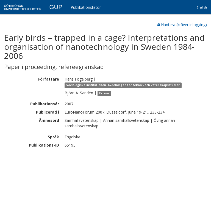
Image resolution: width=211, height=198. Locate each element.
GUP (55, 7)
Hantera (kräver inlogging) (182, 24)
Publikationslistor (86, 7)
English (202, 7)
